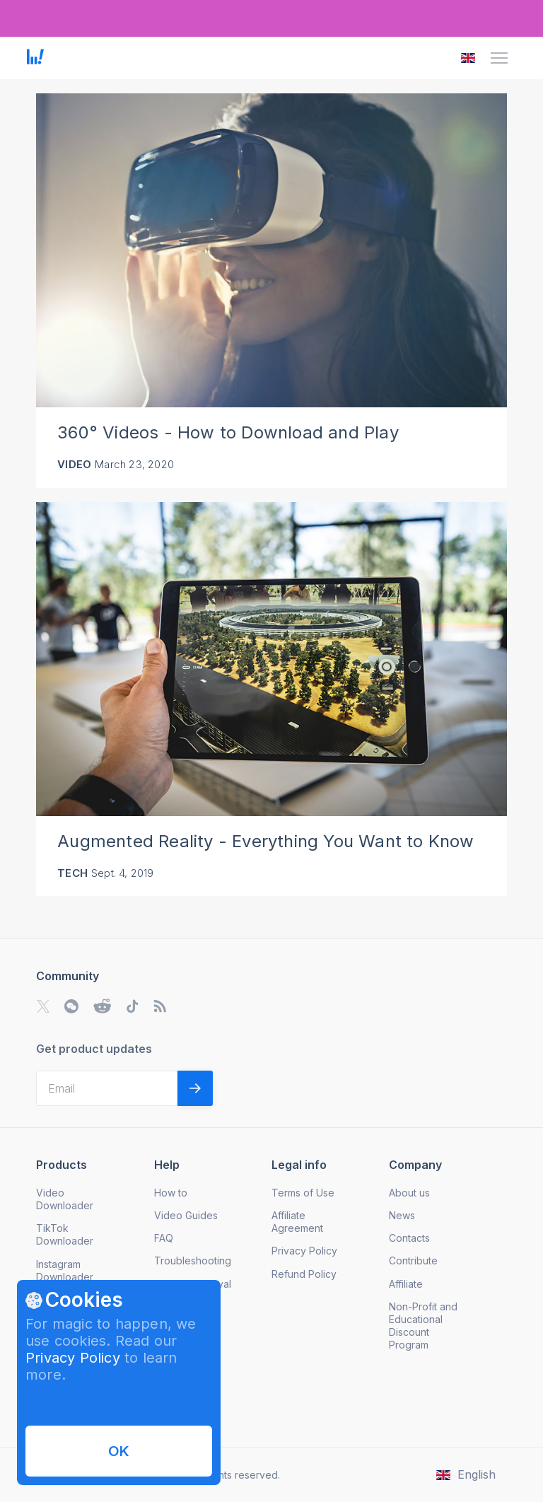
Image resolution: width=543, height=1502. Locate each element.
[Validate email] (195, 1088)
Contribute (413, 1260)
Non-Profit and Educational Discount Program (423, 1325)
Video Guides (186, 1215)
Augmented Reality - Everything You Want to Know (265, 841)
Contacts (409, 1238)
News (402, 1215)
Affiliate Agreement (297, 1221)
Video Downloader (64, 1199)
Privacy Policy (72, 1357)
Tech (72, 873)
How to (170, 1193)
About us (409, 1193)
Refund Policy (304, 1274)
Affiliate (406, 1284)
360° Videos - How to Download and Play (228, 432)
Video (74, 464)
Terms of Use (303, 1193)
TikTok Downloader (64, 1234)
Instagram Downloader (64, 1270)
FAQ (163, 1238)
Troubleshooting (192, 1260)
